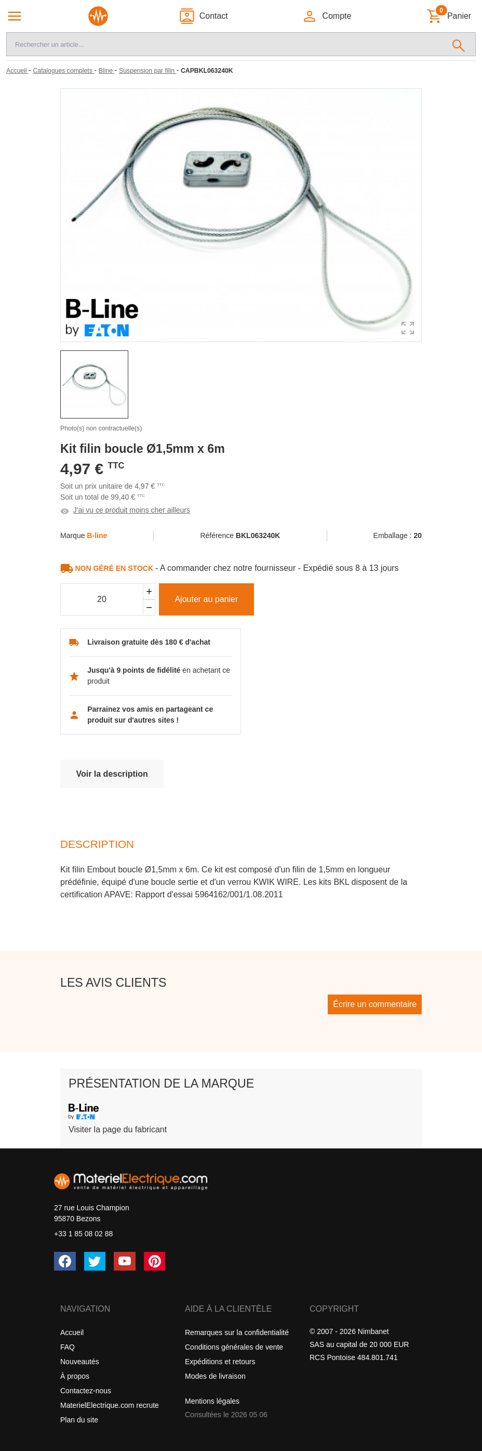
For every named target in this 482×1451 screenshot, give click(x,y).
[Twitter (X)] (95, 1261)
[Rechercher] (459, 44)
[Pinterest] (155, 1261)
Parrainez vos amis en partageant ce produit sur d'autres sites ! (150, 714)
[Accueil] (17, 70)
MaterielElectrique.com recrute (109, 1405)
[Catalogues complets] (63, 70)
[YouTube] (125, 1261)
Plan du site (79, 1420)
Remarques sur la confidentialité (237, 1332)
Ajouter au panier (206, 599)
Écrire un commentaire (375, 1004)
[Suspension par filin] (147, 70)
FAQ (67, 1347)
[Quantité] (101, 599)
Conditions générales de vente (234, 1347)
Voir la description (112, 773)
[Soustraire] (149, 607)
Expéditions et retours (220, 1361)
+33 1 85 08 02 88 (83, 1234)
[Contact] (203, 16)
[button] (327, 16)
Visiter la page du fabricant (118, 1129)
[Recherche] (224, 44)
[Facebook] (65, 1261)
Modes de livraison (215, 1376)
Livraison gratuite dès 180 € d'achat (148, 642)
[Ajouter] (149, 591)
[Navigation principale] (14, 16)
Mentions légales (212, 1401)
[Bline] (107, 70)
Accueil (72, 1332)
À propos (74, 1376)
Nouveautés (79, 1361)
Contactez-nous (85, 1391)
